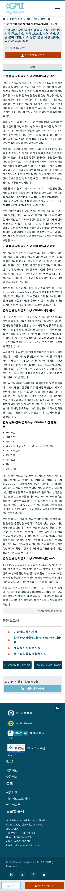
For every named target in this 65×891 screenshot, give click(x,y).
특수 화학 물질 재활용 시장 (30, 654)
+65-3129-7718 (22, 841)
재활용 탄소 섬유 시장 (27, 648)
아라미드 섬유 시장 (25, 632)
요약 (32, 67)
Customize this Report (17, 665)
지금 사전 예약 (32, 688)
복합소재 (45, 19)
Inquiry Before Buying (48, 665)
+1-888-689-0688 (26, 833)
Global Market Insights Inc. (21, 862)
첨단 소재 (32, 19)
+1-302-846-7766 (22, 837)
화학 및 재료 (16, 19)
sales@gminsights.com (26, 845)
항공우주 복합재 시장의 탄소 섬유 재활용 (37, 640)
